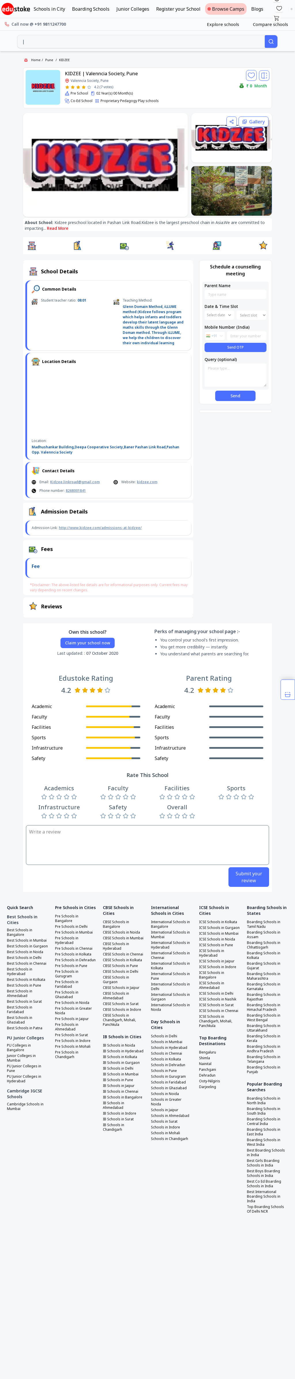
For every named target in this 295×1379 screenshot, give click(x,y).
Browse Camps (225, 9)
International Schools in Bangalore (170, 924)
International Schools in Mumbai (170, 934)
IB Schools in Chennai (120, 1091)
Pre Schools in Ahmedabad (66, 1027)
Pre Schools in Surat (71, 1035)
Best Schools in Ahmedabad (19, 993)
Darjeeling (207, 1087)
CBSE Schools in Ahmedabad (116, 995)
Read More (57, 228)
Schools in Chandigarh (169, 1139)
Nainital (205, 1064)
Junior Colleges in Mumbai (21, 1058)
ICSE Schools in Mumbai (219, 933)
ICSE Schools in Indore (217, 967)
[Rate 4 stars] (83, 87)
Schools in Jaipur (164, 1110)
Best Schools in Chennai (26, 963)
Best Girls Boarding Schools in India (263, 1163)
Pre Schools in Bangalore (66, 918)
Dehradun (207, 1075)
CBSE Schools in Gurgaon (116, 979)
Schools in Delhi (164, 1036)
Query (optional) (221, 359)
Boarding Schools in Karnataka (263, 986)
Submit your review (249, 877)
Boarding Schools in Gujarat (263, 965)
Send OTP (235, 347)
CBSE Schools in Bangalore (116, 924)
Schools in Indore (165, 1127)
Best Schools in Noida (25, 952)
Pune (49, 60)
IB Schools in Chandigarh (113, 1127)
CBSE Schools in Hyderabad (116, 946)
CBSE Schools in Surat (121, 1004)
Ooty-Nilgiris (209, 1081)
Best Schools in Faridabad (19, 1009)
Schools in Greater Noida (166, 1102)
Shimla (204, 1058)
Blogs (257, 9)
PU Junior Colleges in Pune (24, 1068)
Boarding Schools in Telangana (263, 1059)
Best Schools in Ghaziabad (19, 1020)
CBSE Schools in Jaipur (121, 987)
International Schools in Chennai (170, 955)
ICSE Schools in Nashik (217, 999)
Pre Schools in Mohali (72, 1046)
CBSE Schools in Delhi (120, 971)
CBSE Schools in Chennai (123, 954)
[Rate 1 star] (67, 87)
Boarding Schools (90, 9)
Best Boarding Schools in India (266, 1152)
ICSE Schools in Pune (216, 945)
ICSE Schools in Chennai (218, 1011)
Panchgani (207, 1069)
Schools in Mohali (165, 1133)
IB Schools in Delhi (118, 1068)
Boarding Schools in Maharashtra (263, 976)
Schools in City (49, 9)
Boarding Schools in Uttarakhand (263, 1028)
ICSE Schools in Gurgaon (219, 927)
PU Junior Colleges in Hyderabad (24, 1078)
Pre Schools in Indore (72, 1041)
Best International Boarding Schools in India (263, 1196)
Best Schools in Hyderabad (19, 971)
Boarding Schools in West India (263, 1142)
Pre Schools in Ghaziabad (66, 994)
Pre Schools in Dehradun (75, 960)
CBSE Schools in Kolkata (122, 960)
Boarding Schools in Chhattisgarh (263, 945)
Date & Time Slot (221, 306)
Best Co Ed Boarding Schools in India (264, 1183)
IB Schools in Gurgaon (121, 1062)
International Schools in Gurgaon (170, 997)
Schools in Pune (164, 1070)
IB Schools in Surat (118, 1119)
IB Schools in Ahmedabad (113, 1105)
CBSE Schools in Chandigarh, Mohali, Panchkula (119, 1020)
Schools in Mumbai (166, 1042)
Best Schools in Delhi (24, 957)
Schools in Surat (164, 1121)
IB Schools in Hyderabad (123, 1051)
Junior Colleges (132, 9)
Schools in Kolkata (166, 1059)
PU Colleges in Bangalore (19, 1047)
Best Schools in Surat (24, 1001)
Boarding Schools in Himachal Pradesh (263, 1007)
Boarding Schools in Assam (263, 934)
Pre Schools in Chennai (73, 948)
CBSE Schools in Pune (120, 966)
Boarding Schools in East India (263, 1132)
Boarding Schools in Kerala (263, 1038)
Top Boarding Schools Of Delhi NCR (265, 1209)
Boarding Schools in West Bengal (263, 1017)
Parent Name (217, 285)
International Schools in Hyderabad (170, 945)
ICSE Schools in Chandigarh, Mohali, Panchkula (215, 1021)
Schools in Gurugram (168, 1076)
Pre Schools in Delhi (71, 926)
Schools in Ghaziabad (169, 1088)
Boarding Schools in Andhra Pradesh (263, 1048)
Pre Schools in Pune (71, 966)
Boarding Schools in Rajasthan (263, 997)
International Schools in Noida (170, 1007)
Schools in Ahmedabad (170, 1115)
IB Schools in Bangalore (122, 1097)
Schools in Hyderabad (169, 1047)
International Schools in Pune (170, 976)
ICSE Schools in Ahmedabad (211, 985)
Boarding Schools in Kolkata (263, 955)
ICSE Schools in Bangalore (211, 975)
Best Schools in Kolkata (26, 979)
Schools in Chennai (166, 1053)
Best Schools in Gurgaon (27, 946)
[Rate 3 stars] (78, 87)
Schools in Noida (165, 1094)
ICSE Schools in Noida (217, 939)
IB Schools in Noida (119, 1045)
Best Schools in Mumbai (27, 940)
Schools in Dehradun (168, 1065)
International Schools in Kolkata (170, 965)
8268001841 (76, 490)
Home (36, 60)
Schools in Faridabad (168, 1082)
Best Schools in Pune (24, 985)
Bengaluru (207, 1052)
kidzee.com (147, 481)
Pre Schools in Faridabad (66, 984)
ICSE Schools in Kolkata (218, 922)
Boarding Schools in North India (263, 1100)
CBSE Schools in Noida (121, 932)
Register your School (178, 9)
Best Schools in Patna (24, 1028)
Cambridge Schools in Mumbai (25, 1106)
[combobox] (141, 41)
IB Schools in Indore (119, 1113)
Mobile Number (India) (227, 327)
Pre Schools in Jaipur (72, 1019)
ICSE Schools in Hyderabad (211, 953)
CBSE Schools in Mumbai (123, 938)
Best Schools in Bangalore (19, 932)
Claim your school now (87, 643)
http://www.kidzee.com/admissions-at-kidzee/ (100, 527)
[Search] (271, 41)
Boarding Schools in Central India (263, 1121)
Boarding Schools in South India (263, 1111)
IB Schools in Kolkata (120, 1057)
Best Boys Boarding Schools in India (263, 1173)
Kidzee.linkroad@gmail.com (75, 481)
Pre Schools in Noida (72, 1002)
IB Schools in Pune (118, 1080)
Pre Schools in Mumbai (74, 932)
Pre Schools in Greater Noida (73, 1010)
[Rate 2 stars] (72, 87)
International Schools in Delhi (170, 986)
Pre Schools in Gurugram (66, 974)
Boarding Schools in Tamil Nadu (263, 924)
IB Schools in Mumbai (121, 1074)
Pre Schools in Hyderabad (66, 940)
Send (235, 395)
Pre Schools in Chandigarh (66, 1054)
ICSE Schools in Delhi (216, 993)
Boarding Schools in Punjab (263, 1069)
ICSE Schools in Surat (216, 1005)
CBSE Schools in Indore (122, 1009)
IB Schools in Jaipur (119, 1085)
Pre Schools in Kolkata (73, 954)
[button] (31, 245)
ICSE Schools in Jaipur (217, 961)
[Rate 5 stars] (89, 87)
